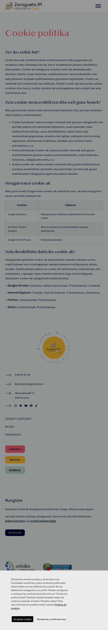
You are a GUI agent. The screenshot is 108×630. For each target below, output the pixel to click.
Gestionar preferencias (51, 619)
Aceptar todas (22, 619)
